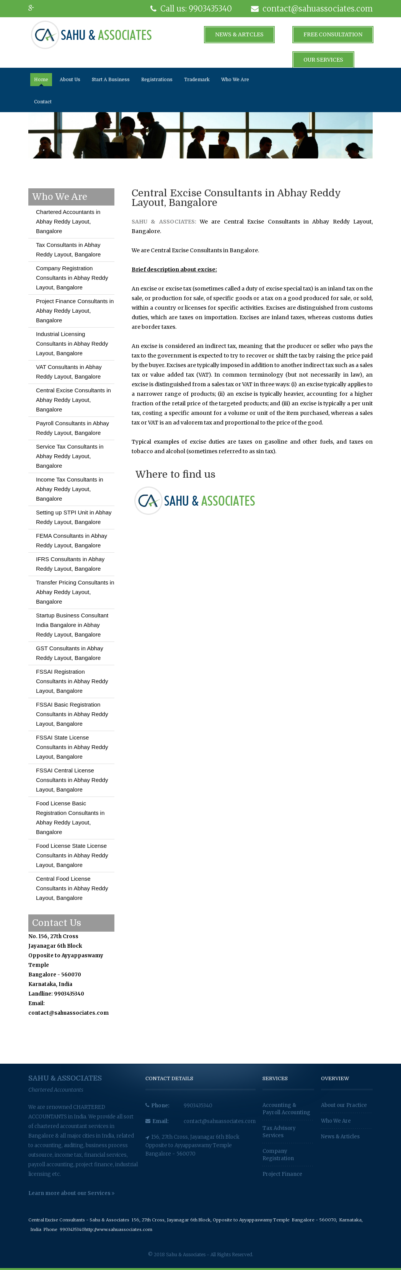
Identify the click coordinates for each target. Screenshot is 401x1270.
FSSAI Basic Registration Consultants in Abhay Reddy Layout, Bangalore (72, 714)
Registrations (157, 79)
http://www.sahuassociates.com (118, 1229)
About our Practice (344, 1105)
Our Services (323, 59)
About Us (70, 79)
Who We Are (235, 79)
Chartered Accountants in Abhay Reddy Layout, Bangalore (68, 221)
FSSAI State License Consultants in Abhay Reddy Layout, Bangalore (72, 747)
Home (41, 79)
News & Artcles (239, 34)
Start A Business (111, 79)
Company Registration (278, 1155)
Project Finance (282, 1174)
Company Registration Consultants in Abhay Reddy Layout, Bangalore (72, 278)
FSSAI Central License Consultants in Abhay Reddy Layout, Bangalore (72, 780)
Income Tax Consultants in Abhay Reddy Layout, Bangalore (69, 489)
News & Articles (340, 1136)
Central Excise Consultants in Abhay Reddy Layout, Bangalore (73, 400)
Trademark (197, 79)
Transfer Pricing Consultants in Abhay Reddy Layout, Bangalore (75, 592)
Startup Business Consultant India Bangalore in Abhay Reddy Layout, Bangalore (72, 625)
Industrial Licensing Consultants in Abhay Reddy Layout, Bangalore (72, 343)
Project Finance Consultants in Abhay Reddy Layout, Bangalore (75, 310)
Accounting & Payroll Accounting (286, 1109)
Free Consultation (332, 34)
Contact (43, 101)
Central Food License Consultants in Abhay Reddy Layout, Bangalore (72, 888)
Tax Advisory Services (279, 1132)
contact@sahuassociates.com (220, 1121)
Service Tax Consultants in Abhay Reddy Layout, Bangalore (69, 456)
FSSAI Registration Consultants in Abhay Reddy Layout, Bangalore (72, 681)
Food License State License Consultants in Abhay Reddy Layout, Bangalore (72, 855)
